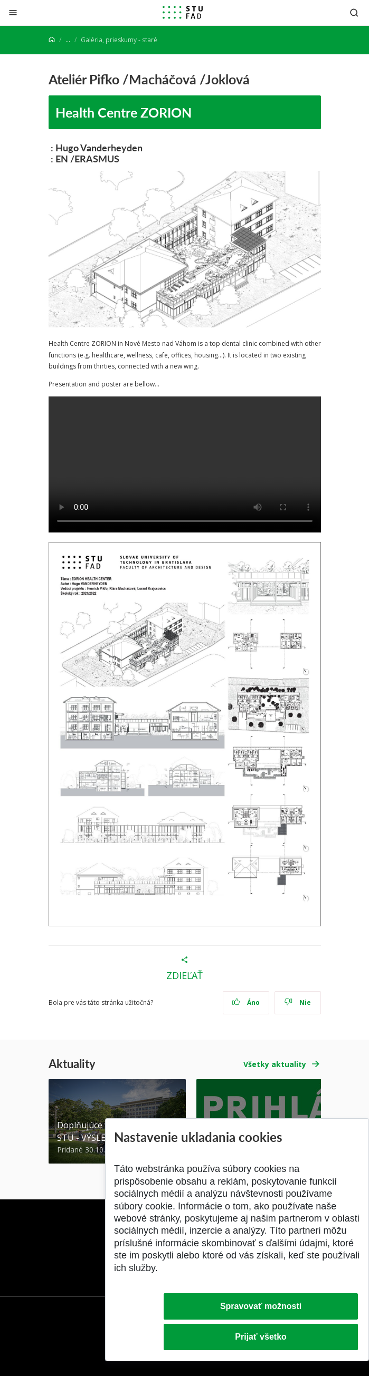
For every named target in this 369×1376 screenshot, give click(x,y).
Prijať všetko (261, 1336)
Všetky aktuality (274, 1064)
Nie (297, 1002)
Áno (246, 1002)
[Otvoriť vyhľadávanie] (354, 12)
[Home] (52, 39)
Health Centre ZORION (123, 112)
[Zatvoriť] (13, 12)
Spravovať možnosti (260, 1306)
